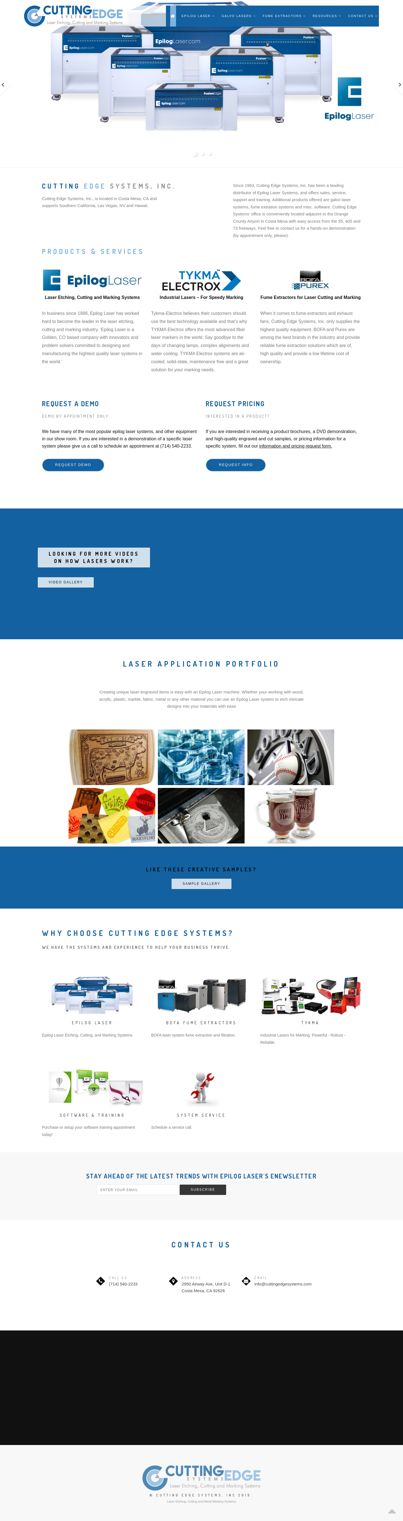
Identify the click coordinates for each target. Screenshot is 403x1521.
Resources (327, 16)
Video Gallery (66, 582)
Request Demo (73, 465)
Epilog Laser (198, 16)
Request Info (236, 465)
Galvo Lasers (238, 16)
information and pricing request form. (295, 446)
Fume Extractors (284, 16)
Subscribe (203, 1190)
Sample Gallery (201, 884)
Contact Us (363, 16)
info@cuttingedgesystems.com (283, 1284)
